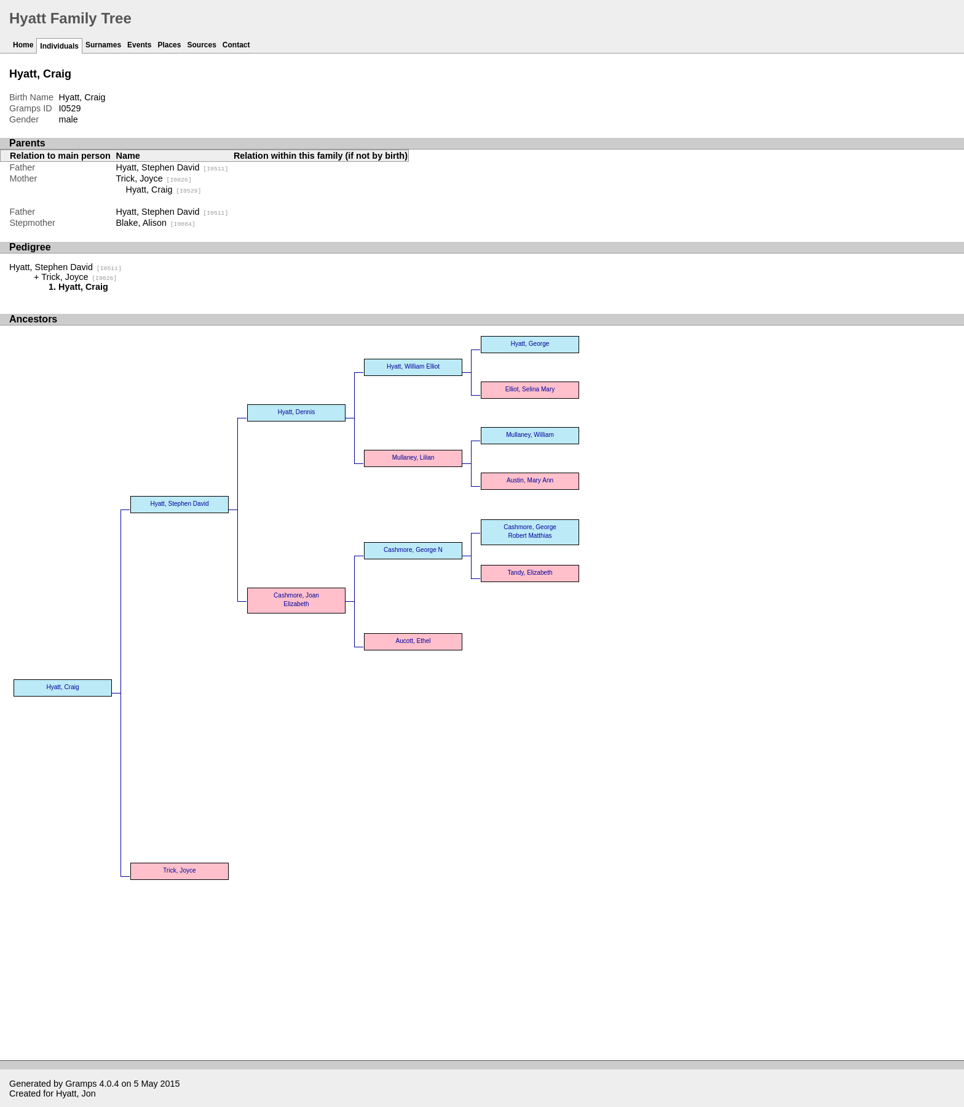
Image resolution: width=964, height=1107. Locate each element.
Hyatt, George (530, 343)
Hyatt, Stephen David (172, 167)
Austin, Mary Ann (530, 480)
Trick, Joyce (154, 178)
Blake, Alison (156, 223)
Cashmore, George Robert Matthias (530, 531)
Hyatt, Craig (164, 189)
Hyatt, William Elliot (413, 366)
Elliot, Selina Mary (530, 389)
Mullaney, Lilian (413, 457)
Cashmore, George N (413, 549)
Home (23, 45)
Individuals (59, 46)
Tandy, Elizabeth (529, 572)
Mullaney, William (530, 434)
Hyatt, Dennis (296, 412)
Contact (236, 45)
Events (139, 45)
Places (169, 45)
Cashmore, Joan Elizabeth (296, 599)
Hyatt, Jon (76, 1093)
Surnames (103, 45)
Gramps (81, 1084)
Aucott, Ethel (412, 640)
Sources (201, 45)
